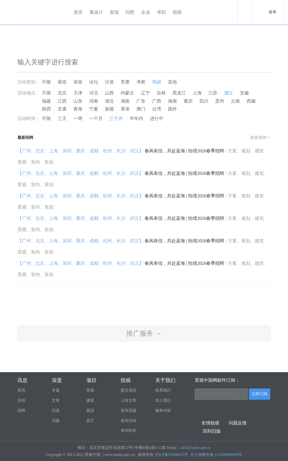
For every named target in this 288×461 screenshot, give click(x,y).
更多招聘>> (260, 137)
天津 (77, 93)
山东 (77, 101)
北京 (62, 93)
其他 (172, 82)
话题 (56, 421)
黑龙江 (179, 93)
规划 (90, 410)
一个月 (96, 118)
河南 (93, 101)
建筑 (90, 400)
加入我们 (163, 400)
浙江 (228, 93)
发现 (114, 12)
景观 (90, 390)
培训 (156, 82)
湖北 (109, 101)
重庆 (188, 101)
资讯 (21, 390)
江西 (62, 101)
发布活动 (128, 421)
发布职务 (128, 430)
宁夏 (93, 109)
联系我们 (163, 390)
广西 (156, 101)
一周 (77, 118)
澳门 (140, 109)
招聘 (21, 410)
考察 (140, 82)
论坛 (93, 82)
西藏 (251, 101)
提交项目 (128, 390)
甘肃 (62, 109)
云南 (235, 101)
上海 (197, 93)
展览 (62, 82)
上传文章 (128, 400)
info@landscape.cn (195, 448)
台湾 (156, 109)
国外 (172, 109)
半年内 (136, 118)
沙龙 (109, 82)
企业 (145, 12)
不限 (46, 82)
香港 (125, 109)
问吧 (129, 12)
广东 (140, 101)
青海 (77, 109)
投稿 (177, 12)
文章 (56, 400)
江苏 (212, 93)
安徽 (244, 93)
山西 (109, 93)
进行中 (156, 118)
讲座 (77, 82)
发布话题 (128, 410)
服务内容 (163, 410)
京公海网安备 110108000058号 (216, 455)
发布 (272, 12)
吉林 (161, 93)
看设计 (96, 12)
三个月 (116, 118)
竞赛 (125, 82)
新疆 (109, 109)
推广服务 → (144, 333)
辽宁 (145, 93)
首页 (78, 12)
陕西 (46, 109)
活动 (21, 400)
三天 (62, 118)
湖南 (125, 101)
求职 (161, 12)
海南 (172, 101)
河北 (93, 93)
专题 (56, 390)
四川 (203, 101)
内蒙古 (127, 93)
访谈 (56, 410)
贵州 (219, 101)
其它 (90, 421)
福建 (46, 101)
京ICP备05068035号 (171, 455)
